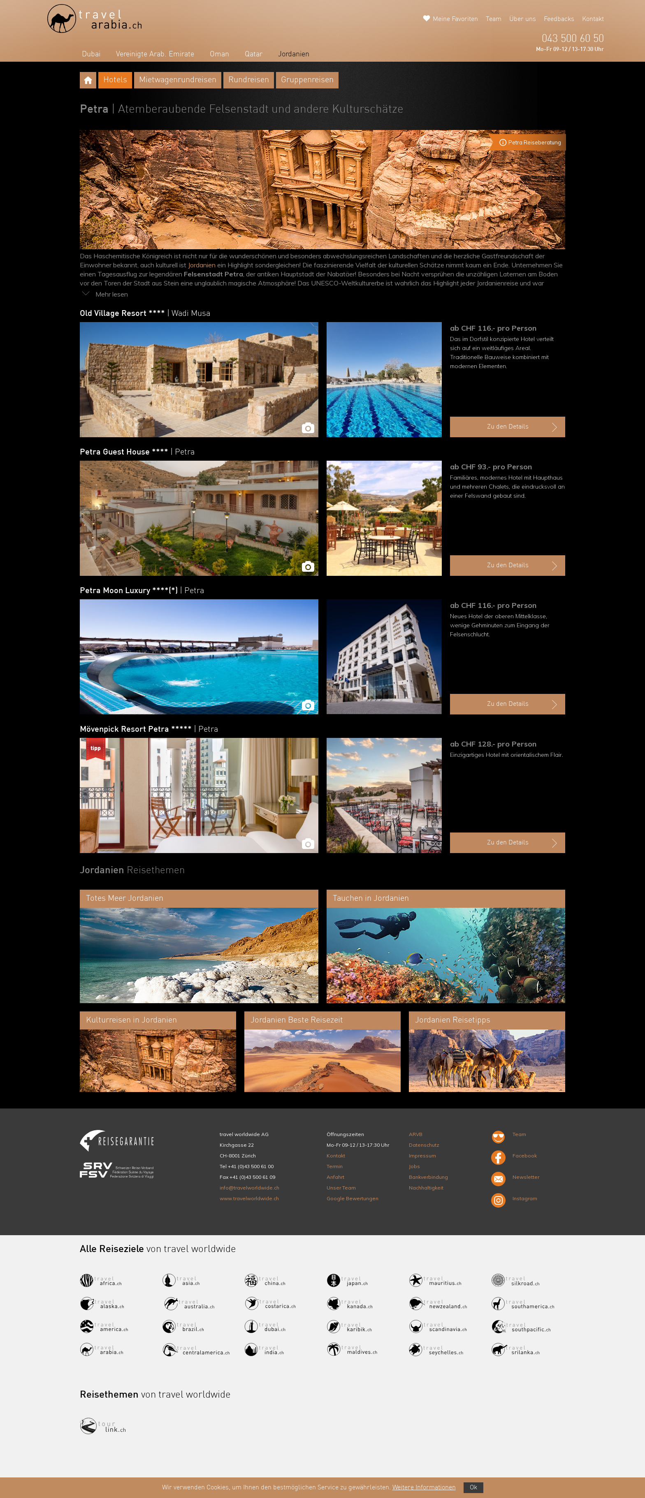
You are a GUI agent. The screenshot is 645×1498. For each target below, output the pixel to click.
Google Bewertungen (352, 1198)
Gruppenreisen (307, 80)
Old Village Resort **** (145, 314)
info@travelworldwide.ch (249, 1188)
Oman (219, 54)
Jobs (414, 1166)
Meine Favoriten (455, 19)
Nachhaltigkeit (426, 1188)
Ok (473, 1487)
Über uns (522, 19)
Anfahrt (335, 1177)
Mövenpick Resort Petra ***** (149, 730)
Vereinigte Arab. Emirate (155, 54)
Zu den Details (523, 427)
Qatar (253, 54)
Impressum (422, 1155)
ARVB (415, 1134)
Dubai (91, 54)
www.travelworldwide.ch (249, 1198)
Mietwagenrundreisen (177, 80)
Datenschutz (424, 1145)
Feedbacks (559, 19)
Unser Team (341, 1188)
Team (493, 19)
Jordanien (293, 54)
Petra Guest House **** (137, 452)
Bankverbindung (428, 1177)
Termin (335, 1166)
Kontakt (593, 19)
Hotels (115, 80)
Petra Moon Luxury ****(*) (142, 591)
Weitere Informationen (424, 1487)
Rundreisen (248, 80)
